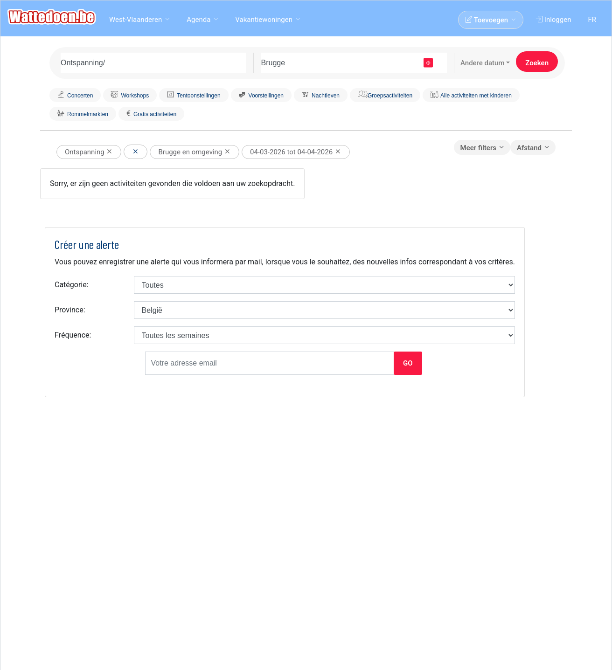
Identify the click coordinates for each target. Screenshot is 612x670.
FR (593, 19)
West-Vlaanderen (135, 19)
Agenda (198, 19)
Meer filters (478, 148)
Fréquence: (73, 335)
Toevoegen (487, 20)
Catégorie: (72, 284)
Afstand (529, 148)
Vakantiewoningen (263, 19)
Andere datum (482, 63)
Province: (70, 309)
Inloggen (554, 19)
